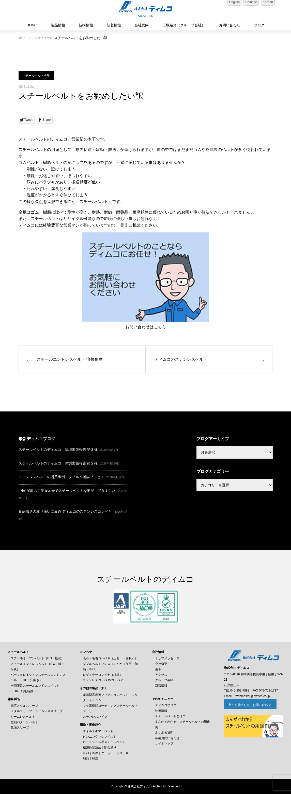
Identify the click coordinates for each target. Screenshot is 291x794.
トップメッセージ (167, 658)
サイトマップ (164, 743)
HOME (31, 25)
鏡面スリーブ (20, 727)
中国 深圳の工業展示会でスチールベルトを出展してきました (67, 491)
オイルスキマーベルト (98, 731)
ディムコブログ (38, 38)
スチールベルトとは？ (170, 716)
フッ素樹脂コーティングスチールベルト (110, 705)
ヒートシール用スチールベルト (104, 742)
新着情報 (114, 25)
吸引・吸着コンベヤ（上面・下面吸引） (110, 658)
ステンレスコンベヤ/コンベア (103, 680)
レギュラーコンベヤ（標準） (102, 675)
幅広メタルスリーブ (24, 705)
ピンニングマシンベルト (99, 736)
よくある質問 (164, 732)
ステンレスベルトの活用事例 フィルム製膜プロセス (61, 477)
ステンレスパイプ (95, 716)
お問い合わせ (229, 25)
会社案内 (141, 25)
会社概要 (161, 664)
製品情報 (58, 25)
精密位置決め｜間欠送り (99, 747)
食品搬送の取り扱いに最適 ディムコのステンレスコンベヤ (65, 511)
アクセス (161, 675)
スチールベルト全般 (36, 75)
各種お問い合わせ (167, 738)
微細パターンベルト (24, 722)
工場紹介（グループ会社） (183, 25)
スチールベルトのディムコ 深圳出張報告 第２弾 (58, 463)
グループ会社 (164, 680)
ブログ (259, 25)
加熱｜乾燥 (90, 758)
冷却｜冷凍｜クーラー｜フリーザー (107, 753)
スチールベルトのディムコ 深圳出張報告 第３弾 (58, 449)
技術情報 (86, 25)
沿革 (158, 669)
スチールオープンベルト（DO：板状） (37, 658)
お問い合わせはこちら (145, 327)
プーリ (87, 711)
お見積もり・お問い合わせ (252, 705)
